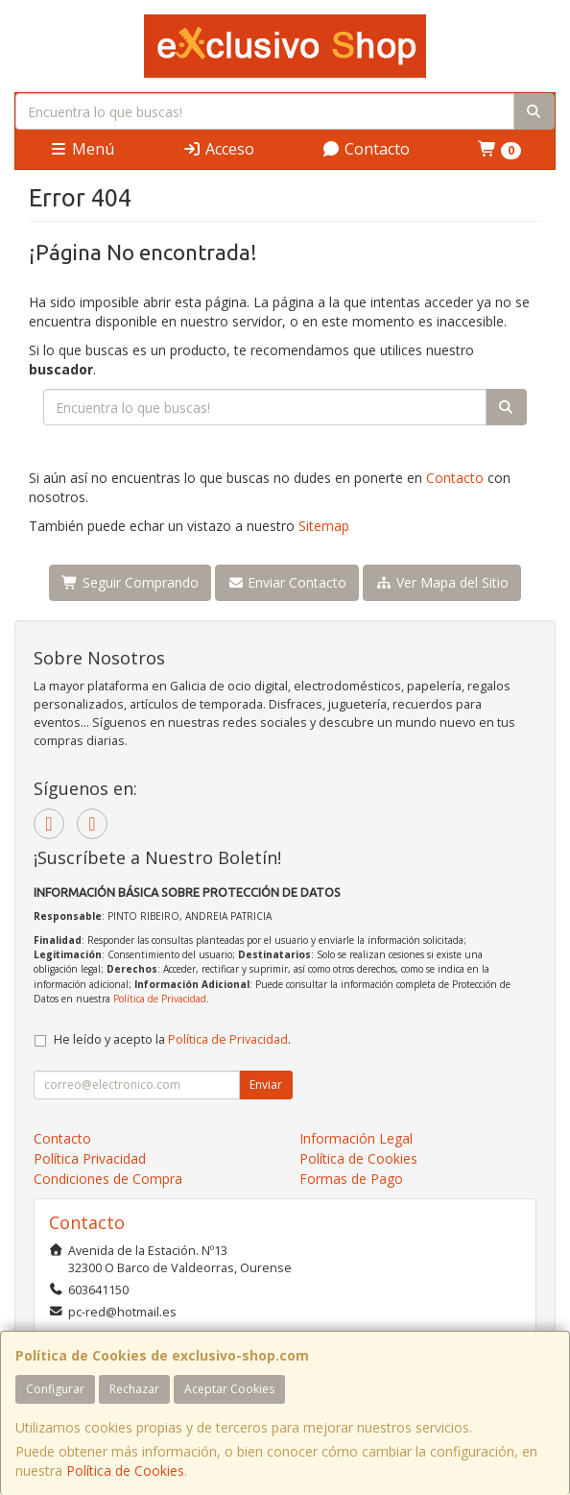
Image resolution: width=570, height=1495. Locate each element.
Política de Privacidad (159, 998)
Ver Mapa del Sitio (442, 582)
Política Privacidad (90, 1158)
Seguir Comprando (130, 582)
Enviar (265, 1084)
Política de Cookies (125, 1470)
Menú (81, 148)
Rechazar (134, 1389)
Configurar (55, 1389)
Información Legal (356, 1138)
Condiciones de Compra (108, 1178)
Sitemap (323, 526)
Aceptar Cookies (229, 1389)
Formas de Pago (351, 1178)
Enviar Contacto (287, 582)
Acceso (218, 148)
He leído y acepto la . (172, 1039)
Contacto (365, 148)
